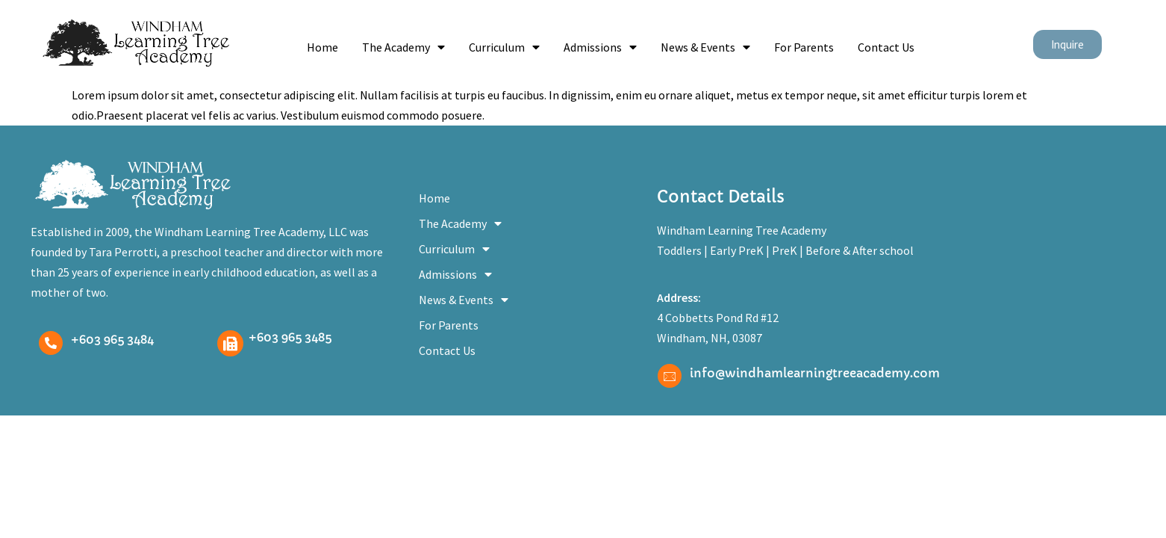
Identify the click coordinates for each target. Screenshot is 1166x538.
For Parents (804, 47)
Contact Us (886, 47)
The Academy (403, 47)
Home (322, 47)
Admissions (600, 47)
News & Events (705, 47)
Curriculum (504, 47)
